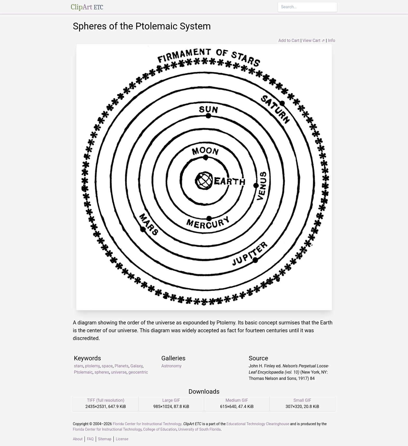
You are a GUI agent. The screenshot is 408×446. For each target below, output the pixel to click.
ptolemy (92, 365)
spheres (101, 372)
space (107, 365)
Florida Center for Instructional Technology (147, 424)
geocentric (138, 372)
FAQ (90, 439)
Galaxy (136, 365)
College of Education (160, 429)
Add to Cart (288, 40)
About (77, 439)
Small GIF (302, 400)
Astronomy (171, 365)
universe (119, 372)
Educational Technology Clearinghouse (258, 424)
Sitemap (104, 439)
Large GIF (171, 400)
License (122, 439)
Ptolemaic (83, 372)
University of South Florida (199, 429)
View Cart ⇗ (314, 40)
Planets (121, 365)
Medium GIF (237, 400)
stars (78, 365)
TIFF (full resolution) (105, 400)
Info (331, 40)
